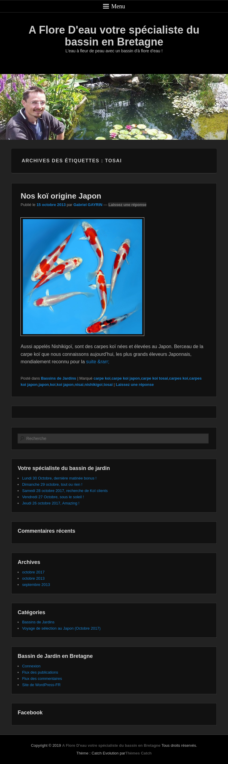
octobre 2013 (33, 578)
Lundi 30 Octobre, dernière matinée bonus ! (59, 478)
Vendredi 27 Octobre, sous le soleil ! (53, 497)
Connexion (31, 666)
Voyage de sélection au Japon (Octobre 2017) (61, 628)
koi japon (65, 384)
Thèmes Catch (138, 753)
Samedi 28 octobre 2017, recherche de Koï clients (64, 490)
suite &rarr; (97, 361)
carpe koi (102, 378)
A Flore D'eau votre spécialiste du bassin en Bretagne (113, 36)
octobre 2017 (33, 572)
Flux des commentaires (42, 678)
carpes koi (178, 378)
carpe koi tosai (154, 378)
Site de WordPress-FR (41, 685)
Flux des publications (40, 672)
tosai (108, 384)
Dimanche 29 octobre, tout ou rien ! (52, 484)
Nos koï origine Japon (60, 195)
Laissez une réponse (127, 204)
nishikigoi (94, 384)
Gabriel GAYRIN (87, 204)
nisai (79, 384)
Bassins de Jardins (58, 378)
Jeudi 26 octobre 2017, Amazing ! (50, 503)
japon (44, 384)
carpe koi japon (126, 378)
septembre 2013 (36, 584)
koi (53, 384)
